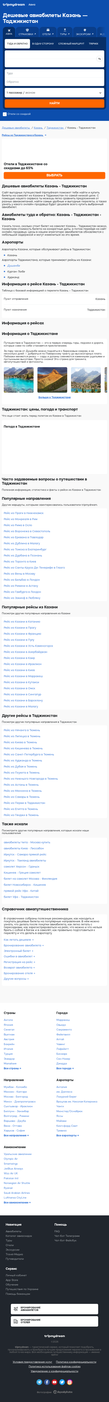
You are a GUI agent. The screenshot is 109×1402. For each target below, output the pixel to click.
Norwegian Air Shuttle (17, 1183)
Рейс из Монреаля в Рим (20, 519)
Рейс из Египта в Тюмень (21, 809)
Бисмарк (61, 1054)
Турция (8, 1054)
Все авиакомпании (16, 1202)
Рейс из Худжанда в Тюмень (23, 760)
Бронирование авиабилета (23, 945)
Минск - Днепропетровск (20, 1101)
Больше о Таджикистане (55, 397)
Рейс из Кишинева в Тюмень (23, 748)
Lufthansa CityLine (15, 1197)
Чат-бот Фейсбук (65, 1240)
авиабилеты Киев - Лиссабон (24, 848)
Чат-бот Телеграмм (67, 1236)
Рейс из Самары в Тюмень (21, 797)
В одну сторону (43, 44)
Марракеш (63, 1020)
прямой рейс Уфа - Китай (21, 891)
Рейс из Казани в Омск (19, 688)
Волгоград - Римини (16, 1116)
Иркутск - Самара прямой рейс (25, 854)
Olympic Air (11, 1159)
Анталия (61, 1087)
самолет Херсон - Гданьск (21, 866)
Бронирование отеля (18, 973)
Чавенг (60, 1044)
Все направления (15, 1135)
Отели (10, 1245)
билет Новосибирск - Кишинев (25, 884)
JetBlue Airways (13, 1168)
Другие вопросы (15, 978)
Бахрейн (9, 1044)
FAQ (57, 1231)
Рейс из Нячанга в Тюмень (22, 730)
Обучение (12, 1284)
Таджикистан (55, 128)
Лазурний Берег (66, 1096)
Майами (61, 1121)
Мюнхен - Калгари (15, 1092)
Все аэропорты (66, 1135)
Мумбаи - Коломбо (15, 1087)
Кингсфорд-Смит (67, 1126)
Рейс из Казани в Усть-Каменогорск (28, 646)
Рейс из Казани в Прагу (20, 627)
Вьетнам (9, 1034)
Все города (64, 1068)
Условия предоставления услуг (32, 1362)
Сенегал (9, 1029)
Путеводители (15, 1259)
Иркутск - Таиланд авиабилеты (25, 860)
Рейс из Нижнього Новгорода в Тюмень (31, 778)
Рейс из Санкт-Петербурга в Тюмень (29, 754)
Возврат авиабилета (18, 967)
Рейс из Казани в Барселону (23, 700)
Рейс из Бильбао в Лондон (22, 579)
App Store (12, 1280)
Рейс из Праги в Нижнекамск (23, 513)
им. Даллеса (64, 1092)
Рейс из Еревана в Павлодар (23, 537)
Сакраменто (64, 1029)
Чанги (60, 1106)
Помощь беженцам (18, 1294)
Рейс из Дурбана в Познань (23, 555)
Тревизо (61, 1130)
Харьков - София (14, 1130)
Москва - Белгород (16, 1096)
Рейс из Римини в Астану (21, 585)
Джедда (61, 1063)
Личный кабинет (16, 1275)
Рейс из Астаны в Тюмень (21, 784)
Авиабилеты (13, 1231)
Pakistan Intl (11, 1178)
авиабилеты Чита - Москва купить (27, 842)
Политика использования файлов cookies (55, 1366)
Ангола (8, 1020)
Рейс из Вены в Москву (19, 573)
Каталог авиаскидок (19, 1236)
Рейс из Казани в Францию (22, 633)
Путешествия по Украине (22, 1289)
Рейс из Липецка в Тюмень (22, 736)
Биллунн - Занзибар (16, 1111)
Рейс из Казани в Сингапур (22, 694)
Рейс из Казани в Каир (19, 658)
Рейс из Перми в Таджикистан (24, 803)
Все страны (11, 1068)
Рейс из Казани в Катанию (22, 621)
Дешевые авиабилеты (16, 128)
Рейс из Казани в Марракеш (23, 676)
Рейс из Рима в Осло (18, 525)
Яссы (59, 1116)
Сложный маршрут (71, 44)
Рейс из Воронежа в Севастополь (27, 531)
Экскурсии (12, 1250)
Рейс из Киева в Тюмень (20, 742)
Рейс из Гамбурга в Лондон (22, 592)
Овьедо (61, 1025)
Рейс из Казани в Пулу (19, 639)
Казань (38, 128)
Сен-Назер (63, 1059)
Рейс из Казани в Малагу (21, 706)
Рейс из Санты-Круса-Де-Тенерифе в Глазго (34, 567)
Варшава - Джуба (15, 1121)
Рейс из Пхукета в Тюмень (21, 772)
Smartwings (11, 1164)
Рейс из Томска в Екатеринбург (25, 549)
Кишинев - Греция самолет (22, 872)
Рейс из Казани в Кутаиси (21, 682)
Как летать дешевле (18, 939)
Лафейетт (62, 1049)
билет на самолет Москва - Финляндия (30, 878)
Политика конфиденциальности (76, 1362)
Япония (8, 1025)
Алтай (60, 1039)
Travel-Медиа (14, 1254)
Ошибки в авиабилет (18, 956)
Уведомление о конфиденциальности (54, 1371)
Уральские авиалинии (18, 1154)
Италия (8, 1049)
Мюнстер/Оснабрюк (69, 1111)
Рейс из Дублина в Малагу (22, 543)
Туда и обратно (17, 44)
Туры (9, 1240)
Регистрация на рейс (18, 962)
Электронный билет (18, 951)
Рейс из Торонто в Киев (20, 561)
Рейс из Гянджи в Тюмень (21, 815)
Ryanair (8, 1188)
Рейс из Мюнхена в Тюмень (23, 790)
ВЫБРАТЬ (54, 175)
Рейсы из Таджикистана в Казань (23, 135)
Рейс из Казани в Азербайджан (25, 652)
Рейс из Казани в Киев (19, 670)
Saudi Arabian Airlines (17, 1193)
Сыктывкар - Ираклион (18, 1106)
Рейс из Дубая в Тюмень (20, 766)
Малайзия (10, 1063)
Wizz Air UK (11, 1173)
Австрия (9, 1039)
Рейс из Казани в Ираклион (23, 664)
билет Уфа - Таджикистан (21, 897)
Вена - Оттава (13, 1126)
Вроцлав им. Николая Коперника (76, 1101)
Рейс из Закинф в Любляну (22, 598)
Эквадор (9, 1059)
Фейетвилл (63, 1034)
